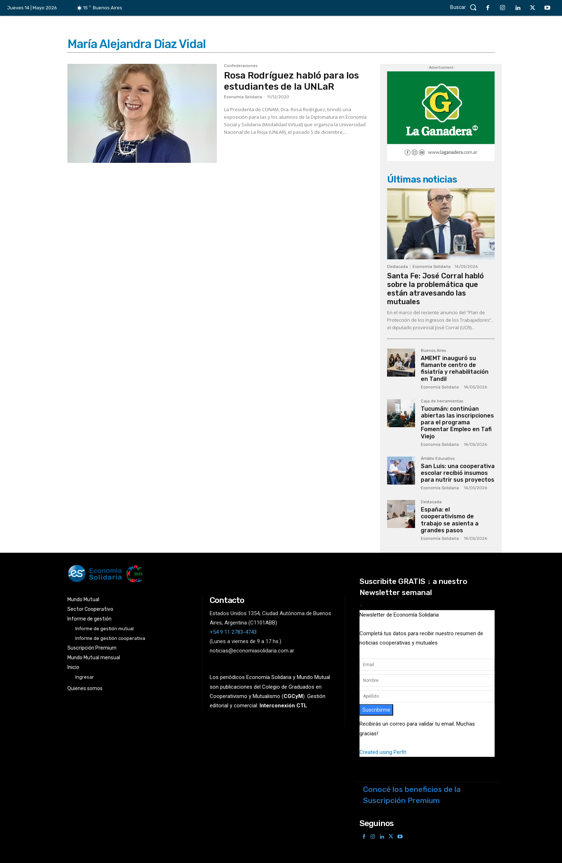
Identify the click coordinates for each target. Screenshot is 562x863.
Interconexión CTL (283, 705)
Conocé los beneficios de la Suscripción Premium (412, 795)
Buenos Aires (433, 351)
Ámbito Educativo (438, 459)
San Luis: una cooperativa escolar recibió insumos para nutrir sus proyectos (458, 473)
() (293, 696)
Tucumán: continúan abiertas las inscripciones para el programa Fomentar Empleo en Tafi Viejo (457, 422)
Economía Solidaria (243, 97)
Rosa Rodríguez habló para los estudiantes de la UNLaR (291, 81)
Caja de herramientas (442, 401)
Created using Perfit (382, 752)
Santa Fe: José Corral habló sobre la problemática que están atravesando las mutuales (435, 289)
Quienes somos (85, 688)
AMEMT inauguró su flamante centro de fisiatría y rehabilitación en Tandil (455, 368)
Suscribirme (376, 710)
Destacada (397, 267)
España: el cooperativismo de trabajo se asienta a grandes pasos (449, 520)
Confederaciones (240, 66)
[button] (465, 7)
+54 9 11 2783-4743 (233, 632)
